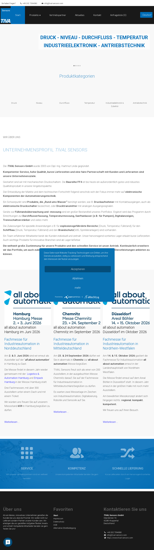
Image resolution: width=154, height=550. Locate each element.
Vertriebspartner (57, 15)
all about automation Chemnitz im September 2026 (77, 329)
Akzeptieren (78, 269)
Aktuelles (79, 15)
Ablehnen (77, 278)
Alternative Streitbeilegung (64, 528)
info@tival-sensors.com (53, 3)
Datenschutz (58, 522)
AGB (55, 525)
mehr (78, 287)
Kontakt (97, 15)
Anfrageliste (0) (118, 15)
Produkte (34, 15)
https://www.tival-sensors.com (118, 538)
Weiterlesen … (12, 421)
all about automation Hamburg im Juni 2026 (22, 329)
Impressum (58, 518)
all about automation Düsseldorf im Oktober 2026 (125, 329)
